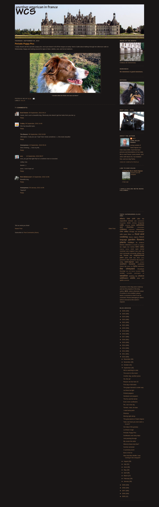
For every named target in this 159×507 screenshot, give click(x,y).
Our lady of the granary (130, 427)
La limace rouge (128, 430)
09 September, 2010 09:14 (37, 113)
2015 (124, 342)
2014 (124, 345)
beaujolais (123, 223)
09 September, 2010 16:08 (37, 134)
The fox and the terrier (130, 399)
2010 (124, 357)
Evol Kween (24, 113)
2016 (124, 339)
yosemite (126, 280)
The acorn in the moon (130, 373)
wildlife (132, 278)
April (125, 473)
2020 (124, 328)
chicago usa (133, 231)
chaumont (131, 229)
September (127, 368)
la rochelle (135, 244)
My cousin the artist (129, 441)
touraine (138, 271)
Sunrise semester (128, 447)
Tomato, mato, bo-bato (130, 407)
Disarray (126, 413)
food (133, 234)
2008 (124, 488)
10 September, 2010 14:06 (40, 177)
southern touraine (127, 264)
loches (133, 247)
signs (137, 262)
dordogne (141, 231)
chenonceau (140, 229)
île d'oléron (140, 242)
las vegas (123, 247)
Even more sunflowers (130, 402)
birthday (134, 223)
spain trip (130, 266)
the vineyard (127, 268)
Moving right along (129, 416)
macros (122, 249)
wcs (21, 156)
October (126, 365)
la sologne (141, 244)
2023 (124, 319)
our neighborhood (137, 255)
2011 (124, 354)
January (126, 481)
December (127, 359)
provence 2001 (125, 260)
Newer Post (18, 228)
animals (130, 221)
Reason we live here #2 (130, 382)
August (126, 461)
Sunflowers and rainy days (131, 435)
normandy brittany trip (137, 253)
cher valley (124, 231)
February (127, 478)
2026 (124, 311)
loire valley (139, 247)
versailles (129, 273)
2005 (124, 496)
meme (127, 249)
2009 (124, 485)
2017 (124, 336)
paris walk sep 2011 (132, 257)
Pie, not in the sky (129, 404)
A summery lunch (128, 450)
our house (124, 255)
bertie (129, 223)
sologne (142, 262)
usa (142, 271)
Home (65, 228)
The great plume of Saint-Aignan (133, 419)
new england (130, 251)
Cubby (22, 123)
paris (122, 257)
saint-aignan (129, 262)
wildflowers (124, 278)
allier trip (140, 218)
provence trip (134, 260)
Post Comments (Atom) (31, 232)
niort (121, 253)
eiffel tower (123, 234)
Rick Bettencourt (26, 177)
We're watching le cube (130, 370)
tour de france (130, 271)
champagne (140, 227)
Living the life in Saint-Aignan (132, 171)
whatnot (141, 276)
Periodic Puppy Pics (24, 44)
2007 (124, 490)
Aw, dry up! (126, 379)
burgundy (141, 223)
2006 (124, 493)
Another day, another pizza (131, 376)
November (127, 362)
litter (128, 247)
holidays (131, 242)
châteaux (123, 229)
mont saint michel (137, 249)
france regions (133, 237)
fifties (129, 234)
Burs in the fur (127, 453)
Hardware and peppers (130, 396)
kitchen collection (125, 245)
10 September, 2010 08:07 (34, 156)
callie (23, 100)
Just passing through (130, 438)
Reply (22, 118)
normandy (126, 253)
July (125, 464)
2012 (124, 351)
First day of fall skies (129, 384)
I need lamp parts (128, 410)
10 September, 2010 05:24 (37, 145)
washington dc (139, 273)
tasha (135, 266)
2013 (124, 348)
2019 (124, 331)
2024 (124, 316)
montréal (122, 251)
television (141, 266)
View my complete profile (129, 162)
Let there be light (128, 390)
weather (124, 275)
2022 (124, 322)
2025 (124, 314)
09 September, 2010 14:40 (33, 123)
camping (127, 225)
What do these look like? (131, 444)
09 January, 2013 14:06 (36, 187)
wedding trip (133, 276)
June (125, 467)
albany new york (127, 218)
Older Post (112, 228)
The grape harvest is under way (133, 387)
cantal (133, 225)
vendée (122, 273)
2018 (124, 334)
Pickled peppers (128, 393)
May (125, 470)
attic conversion (139, 221)
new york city (139, 251)
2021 (124, 325)
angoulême (123, 221)
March (126, 475)
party (142, 257)
